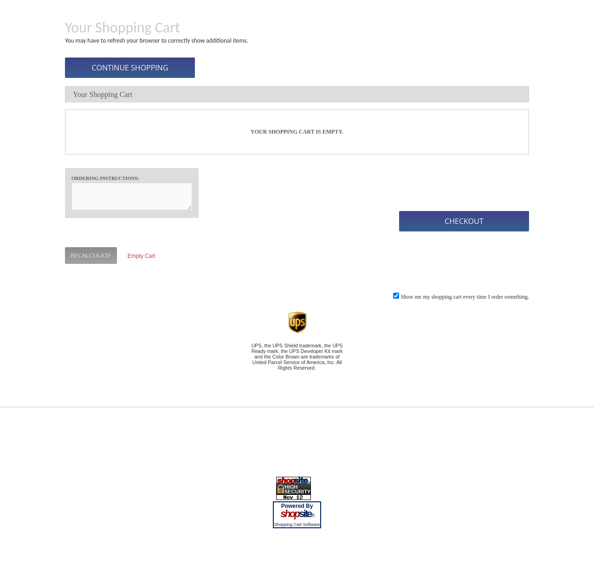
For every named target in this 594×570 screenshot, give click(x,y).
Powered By (297, 506)
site (297, 513)
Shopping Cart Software (297, 524)
